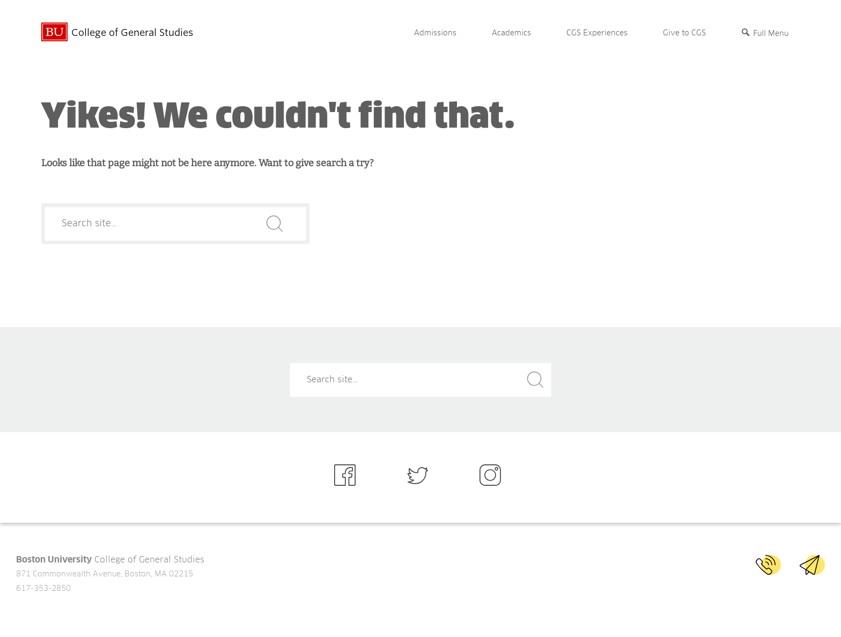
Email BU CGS (812, 565)
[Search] (175, 223)
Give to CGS (684, 33)
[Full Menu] (765, 33)
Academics (511, 33)
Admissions (435, 33)
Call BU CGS (768, 565)
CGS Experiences (597, 33)
